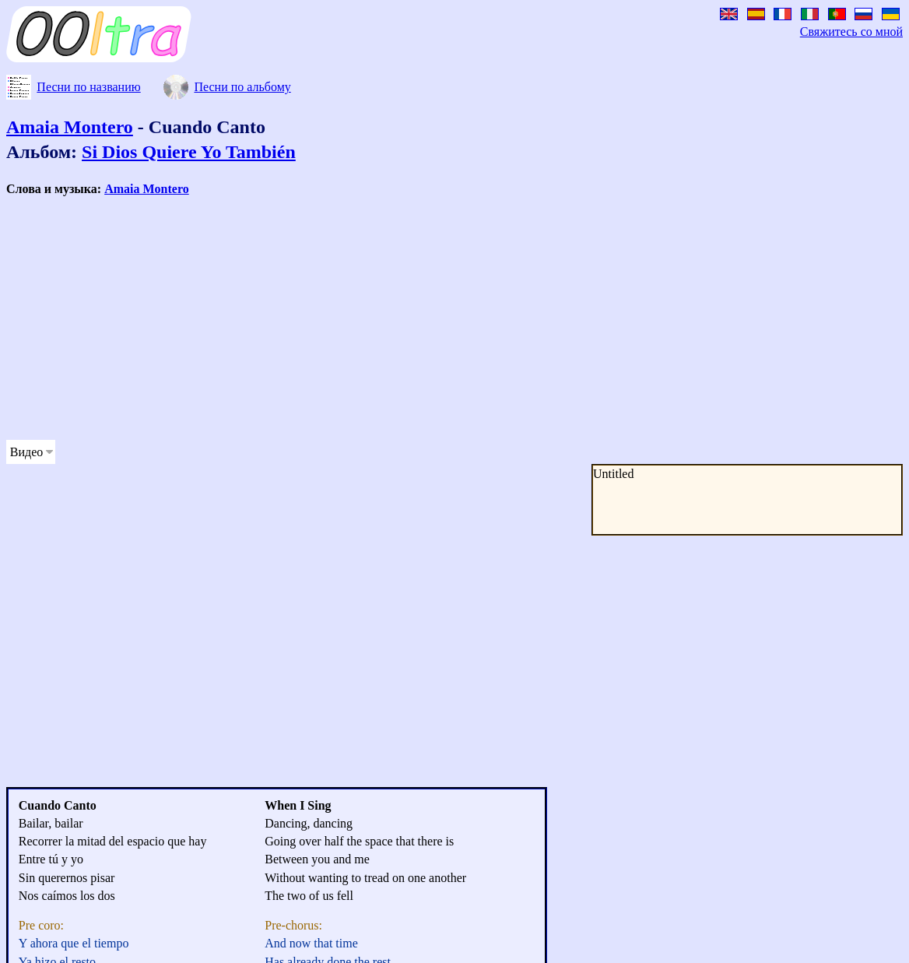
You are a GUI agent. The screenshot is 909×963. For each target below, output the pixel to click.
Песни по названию (88, 86)
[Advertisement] (298, 318)
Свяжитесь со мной (851, 31)
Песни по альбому (242, 86)
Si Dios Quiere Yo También (189, 152)
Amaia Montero (69, 127)
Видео (26, 452)
